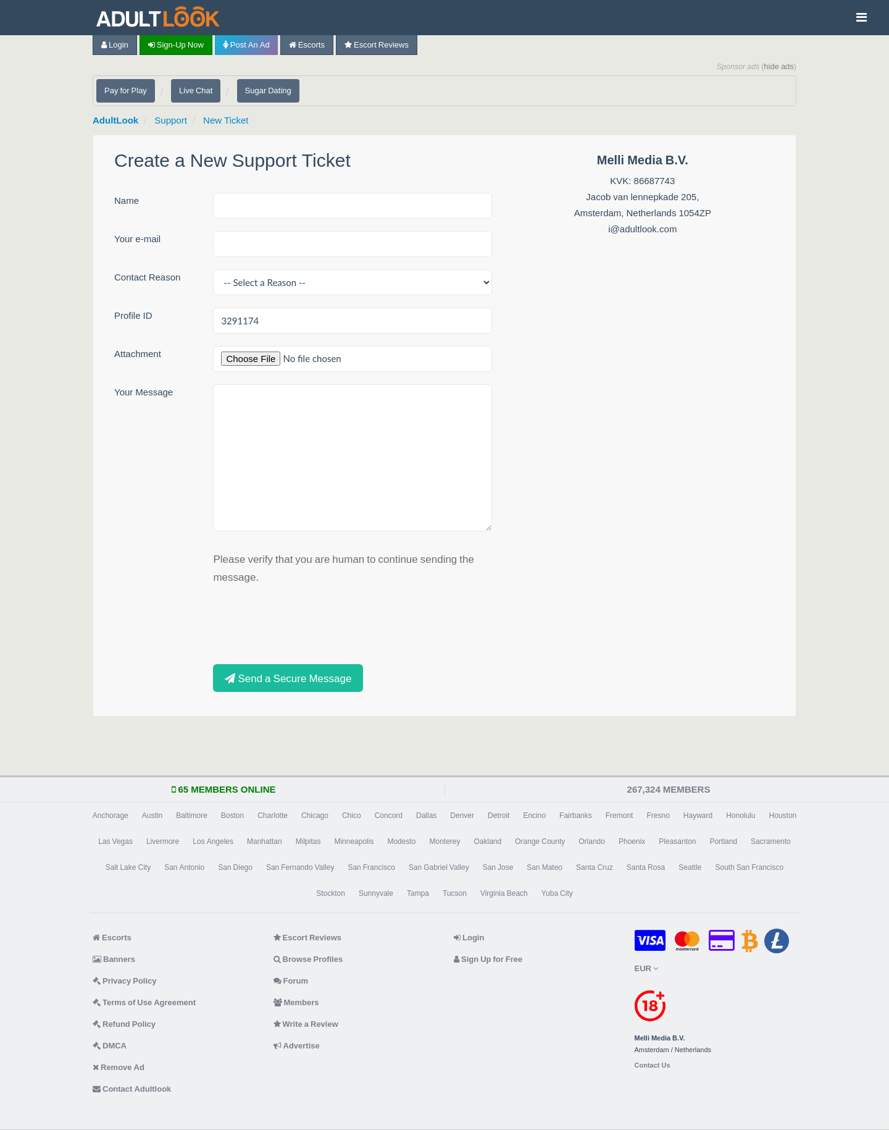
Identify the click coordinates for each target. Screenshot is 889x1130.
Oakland (488, 841)
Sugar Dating (268, 90)
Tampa (418, 893)
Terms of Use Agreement (144, 1002)
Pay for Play (125, 90)
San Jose (498, 867)
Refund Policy (124, 1024)
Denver (462, 815)
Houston (783, 815)
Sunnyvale (376, 893)
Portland (723, 841)
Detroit (498, 815)
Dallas (426, 815)
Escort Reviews (376, 45)
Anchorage (110, 815)
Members (296, 1002)
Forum (290, 981)
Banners (114, 959)
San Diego (235, 867)
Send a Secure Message (288, 678)
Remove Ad (118, 1067)
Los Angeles (213, 841)
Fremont (619, 815)
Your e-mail (137, 238)
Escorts (307, 45)
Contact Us (652, 1065)
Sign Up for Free (488, 959)
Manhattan (264, 841)
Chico (351, 815)
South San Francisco (749, 867)
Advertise (296, 1046)
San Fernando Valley (300, 867)
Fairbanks (575, 815)
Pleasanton (677, 841)
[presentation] (307, 623)
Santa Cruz (594, 867)
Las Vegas (115, 841)
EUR (646, 968)
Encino (534, 815)
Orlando (591, 841)
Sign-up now (176, 45)
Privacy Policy (125, 981)
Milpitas (308, 841)
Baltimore (191, 815)
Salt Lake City (128, 867)
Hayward (697, 815)
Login (114, 45)
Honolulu (740, 815)
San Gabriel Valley (439, 867)
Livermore (162, 841)
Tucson (455, 893)
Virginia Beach (504, 893)
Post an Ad (246, 45)
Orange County (540, 841)
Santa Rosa (646, 867)
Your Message (143, 392)
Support (170, 120)
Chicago (314, 815)
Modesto (401, 841)
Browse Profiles (308, 959)
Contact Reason (147, 277)
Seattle (689, 867)
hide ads (779, 66)
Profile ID (133, 315)
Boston (232, 815)
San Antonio (184, 867)
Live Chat (195, 90)
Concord (389, 815)
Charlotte (272, 815)
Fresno (657, 815)
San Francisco (371, 867)
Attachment (137, 353)
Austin (152, 815)
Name (126, 200)
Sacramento (771, 841)
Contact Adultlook (132, 1089)
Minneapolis (354, 841)
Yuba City (557, 893)
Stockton (330, 893)
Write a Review (305, 1024)
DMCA (110, 1046)
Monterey (444, 841)
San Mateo (544, 867)
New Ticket (225, 120)
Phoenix (632, 841)
